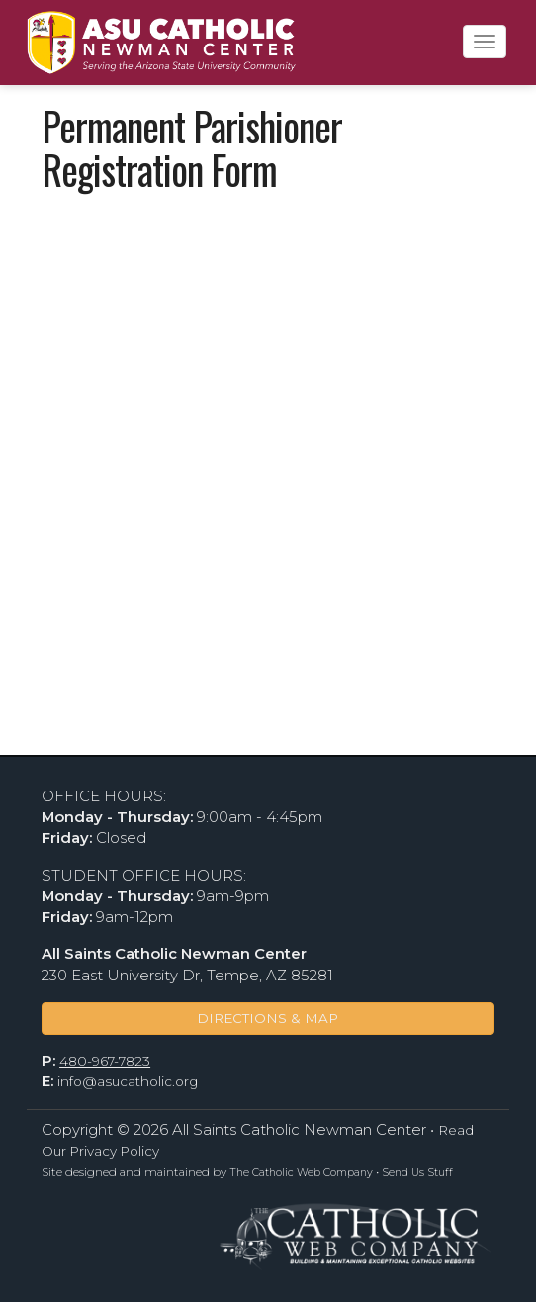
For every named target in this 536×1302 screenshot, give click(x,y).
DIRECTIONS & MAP (267, 1018)
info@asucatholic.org (127, 1081)
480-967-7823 (104, 1061)
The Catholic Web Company (301, 1172)
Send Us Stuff (417, 1172)
